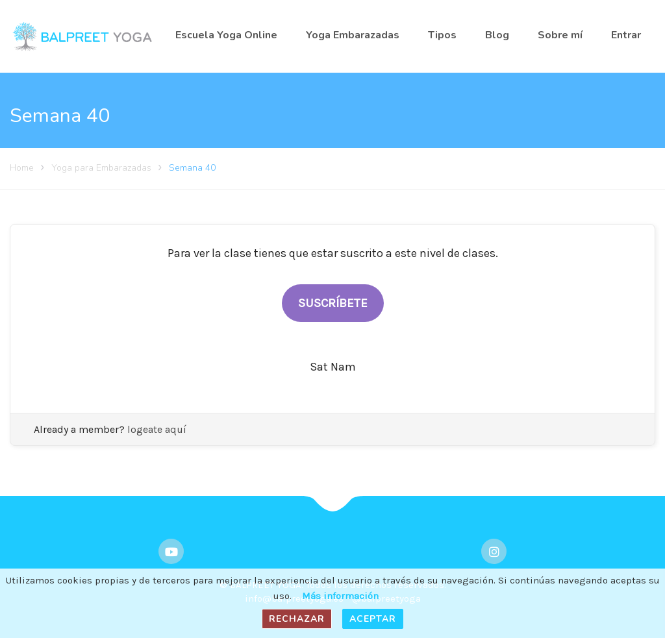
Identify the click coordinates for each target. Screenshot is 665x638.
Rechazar (297, 619)
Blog (497, 35)
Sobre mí (560, 35)
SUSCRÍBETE (333, 303)
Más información (340, 596)
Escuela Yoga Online (226, 35)
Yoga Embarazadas (352, 35)
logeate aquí (156, 429)
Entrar (626, 35)
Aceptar (372, 619)
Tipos (442, 35)
